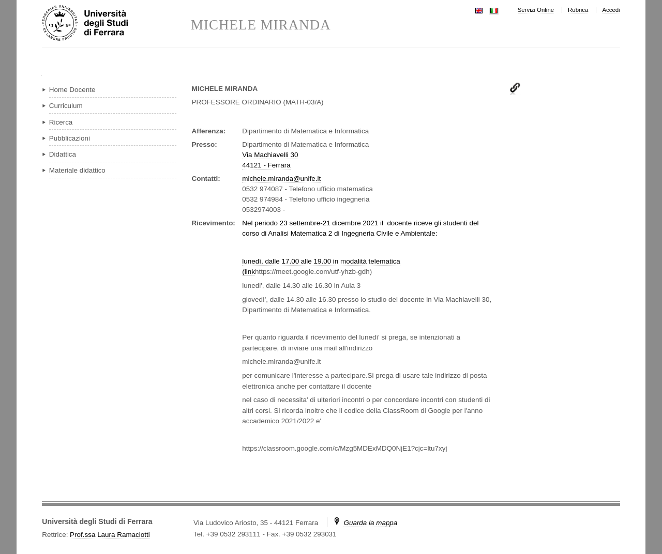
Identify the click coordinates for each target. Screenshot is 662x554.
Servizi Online (536, 10)
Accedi (611, 10)
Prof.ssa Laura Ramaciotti (110, 534)
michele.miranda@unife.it (281, 178)
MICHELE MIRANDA (261, 25)
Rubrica (578, 10)
